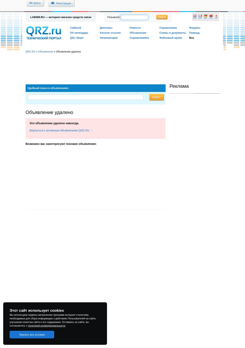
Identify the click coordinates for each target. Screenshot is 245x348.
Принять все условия (32, 334)
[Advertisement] (123, 67)
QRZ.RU (30, 51)
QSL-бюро (77, 37)
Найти (162, 17)
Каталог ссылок (110, 32)
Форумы (194, 27)
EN (194, 18)
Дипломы (106, 27)
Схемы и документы (172, 32)
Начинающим (108, 37)
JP (216, 18)
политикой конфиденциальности (46, 325)
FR (200, 18)
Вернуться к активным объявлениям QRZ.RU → (61, 130)
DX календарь (79, 32)
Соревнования (139, 37)
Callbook (75, 27)
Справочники (168, 27)
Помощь (194, 32)
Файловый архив (170, 37)
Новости (135, 27)
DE (205, 18)
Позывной (113, 17)
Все (191, 37)
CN (210, 18)
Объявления (138, 32)
